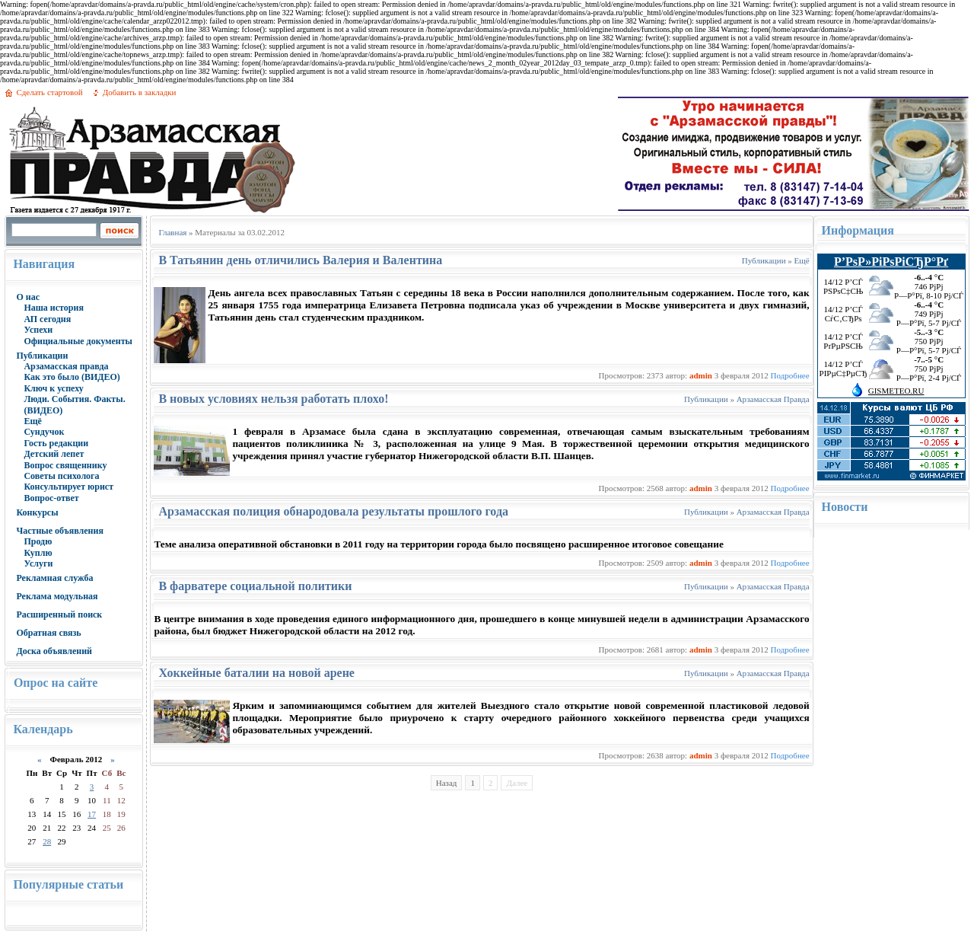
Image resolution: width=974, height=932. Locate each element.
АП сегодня (47, 319)
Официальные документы (78, 341)
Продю (38, 541)
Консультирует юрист (68, 486)
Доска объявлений (54, 651)
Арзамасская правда (66, 366)
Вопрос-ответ (51, 498)
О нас (28, 297)
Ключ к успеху (53, 388)
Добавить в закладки (140, 92)
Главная (172, 232)
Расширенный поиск (59, 614)
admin (700, 375)
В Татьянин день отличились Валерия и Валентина (300, 260)
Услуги (38, 563)
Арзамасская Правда (773, 399)
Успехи (38, 329)
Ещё (32, 421)
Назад (446, 782)
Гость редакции (56, 443)
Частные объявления (59, 530)
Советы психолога (61, 476)
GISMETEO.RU (896, 390)
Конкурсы (37, 512)
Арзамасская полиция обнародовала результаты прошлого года (333, 511)
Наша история (54, 307)
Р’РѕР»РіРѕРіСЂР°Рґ (891, 261)
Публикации (42, 355)
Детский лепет (54, 453)
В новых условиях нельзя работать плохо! (273, 398)
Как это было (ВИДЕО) (71, 377)
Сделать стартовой (49, 92)
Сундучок (44, 431)
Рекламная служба (54, 578)
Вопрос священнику (65, 465)
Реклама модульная (56, 596)
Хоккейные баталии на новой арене (256, 672)
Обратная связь (48, 632)
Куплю (38, 552)
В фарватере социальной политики (255, 585)
